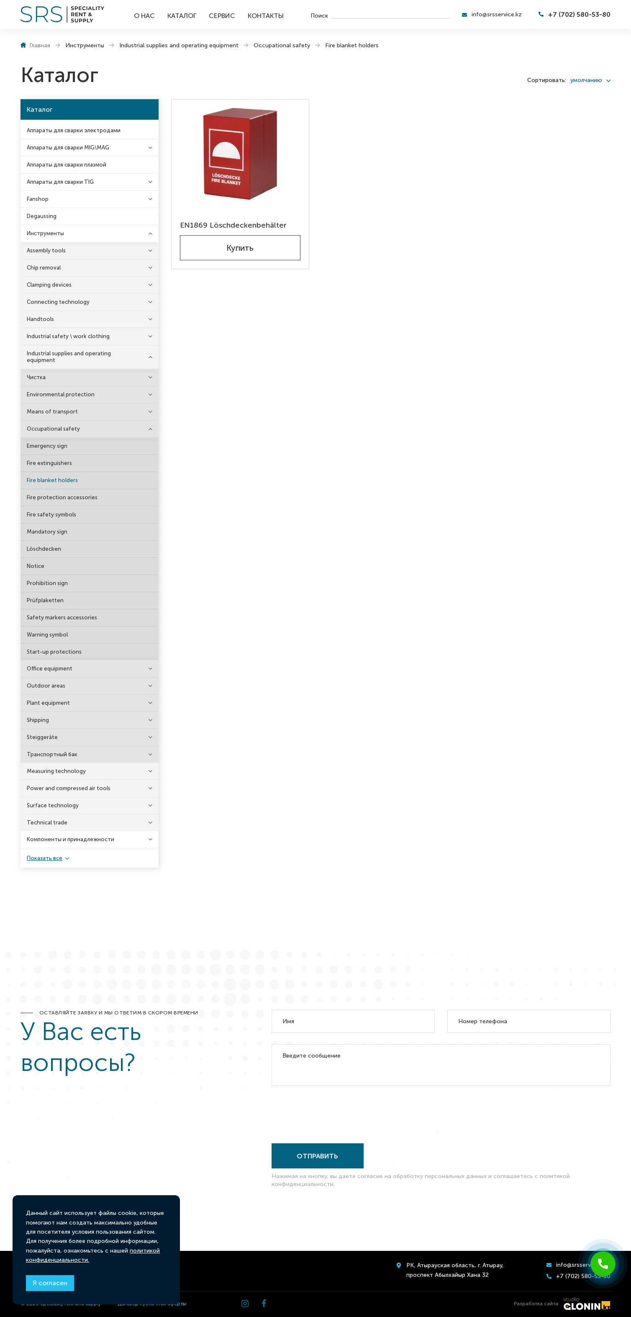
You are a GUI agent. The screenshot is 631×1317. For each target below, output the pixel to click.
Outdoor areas (46, 686)
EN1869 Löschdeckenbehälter (233, 225)
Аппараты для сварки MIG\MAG (68, 147)
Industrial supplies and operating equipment (69, 356)
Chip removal (44, 267)
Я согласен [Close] (50, 1283)
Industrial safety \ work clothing (68, 336)
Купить (240, 248)
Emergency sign (47, 446)
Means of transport (52, 411)
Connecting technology (58, 302)
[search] (390, 14)
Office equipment (49, 668)
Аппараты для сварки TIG (60, 182)
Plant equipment (48, 703)
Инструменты (45, 233)
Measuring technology (56, 771)
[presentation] (335, 1112)
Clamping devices (49, 285)
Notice (35, 566)
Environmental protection (61, 394)
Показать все (44, 858)
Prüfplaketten (45, 600)
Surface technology (53, 805)
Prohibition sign (47, 583)
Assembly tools (46, 250)
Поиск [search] (319, 15)
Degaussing (41, 216)
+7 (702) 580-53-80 (579, 14)
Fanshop (38, 199)
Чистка (36, 377)
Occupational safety (53, 429)
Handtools (40, 319)
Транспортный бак (52, 754)
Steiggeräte (42, 737)
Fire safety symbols (51, 514)
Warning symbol (47, 635)
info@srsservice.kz (497, 14)
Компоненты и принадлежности (70, 839)
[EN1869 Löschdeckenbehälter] (240, 154)
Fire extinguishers (49, 463)
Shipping (38, 720)
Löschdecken (44, 549)
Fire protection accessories (62, 497)
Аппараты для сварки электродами (74, 130)
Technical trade (47, 822)
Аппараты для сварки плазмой (66, 165)
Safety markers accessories (62, 617)
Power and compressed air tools (68, 788)
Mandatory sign (47, 532)
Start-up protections (54, 652)
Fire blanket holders (52, 480)
